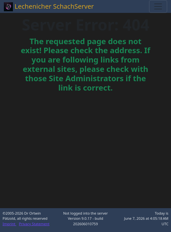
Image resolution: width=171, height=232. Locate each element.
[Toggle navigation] (158, 6)
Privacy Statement (34, 223)
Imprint (9, 223)
